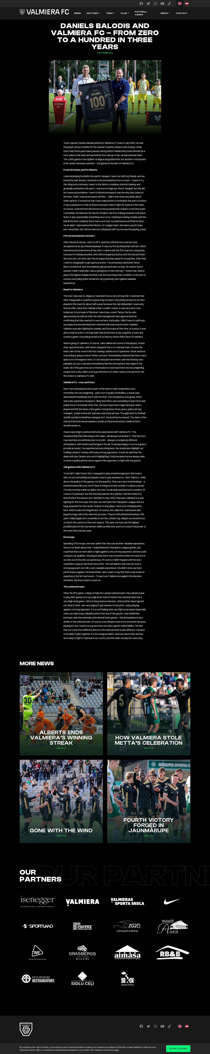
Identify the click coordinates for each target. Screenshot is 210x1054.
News (77, 13)
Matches (92, 13)
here (117, 1050)
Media (164, 13)
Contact (181, 13)
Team (109, 13)
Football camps (141, 13)
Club (124, 13)
